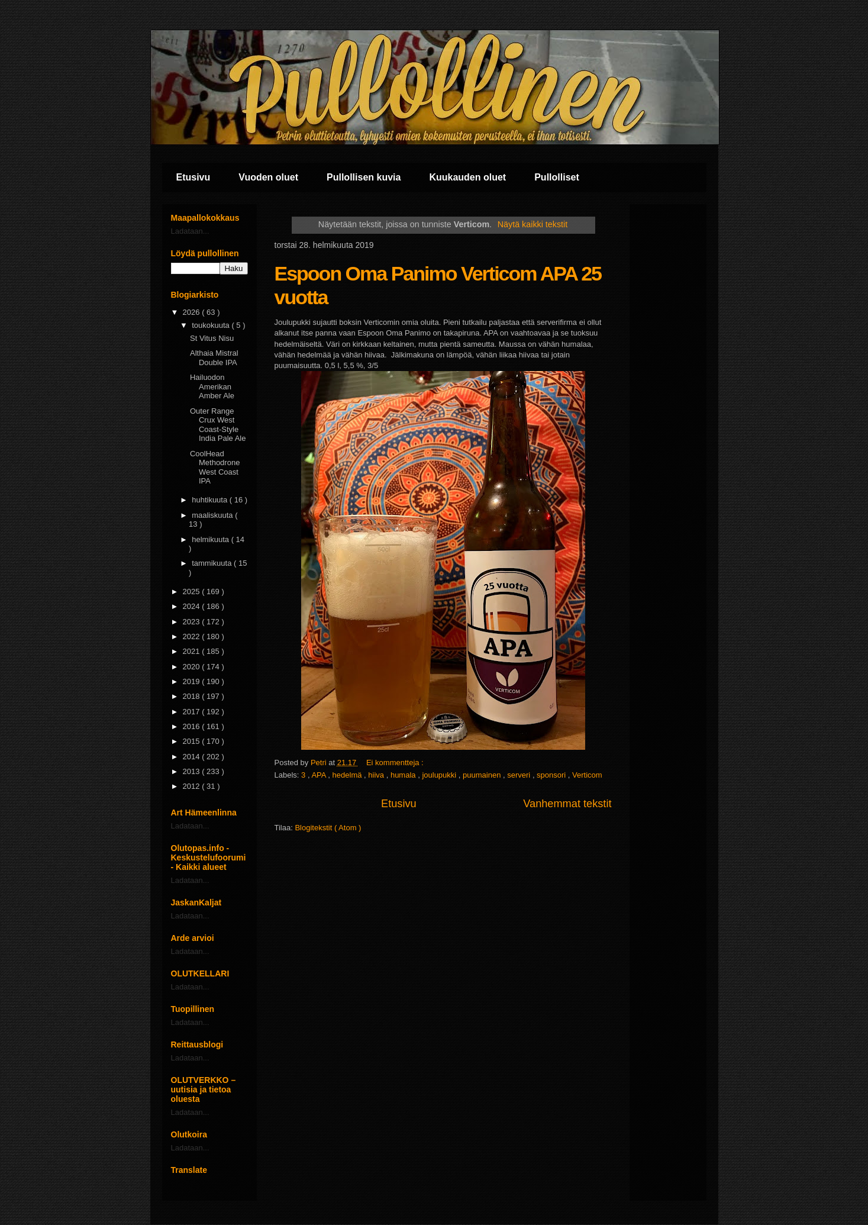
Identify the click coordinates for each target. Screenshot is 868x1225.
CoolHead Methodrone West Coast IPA (215, 467)
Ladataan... (190, 231)
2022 (192, 636)
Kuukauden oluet (467, 177)
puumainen (483, 775)
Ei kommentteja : (395, 762)
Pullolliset (556, 177)
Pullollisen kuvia (364, 177)
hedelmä (348, 775)
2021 (192, 651)
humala (404, 775)
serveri (520, 775)
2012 (192, 786)
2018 (192, 696)
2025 (192, 591)
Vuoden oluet (268, 177)
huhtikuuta (211, 499)
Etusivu (193, 177)
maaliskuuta (213, 515)
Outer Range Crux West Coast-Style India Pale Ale (218, 425)
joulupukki (440, 775)
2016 (192, 726)
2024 (192, 606)
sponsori (552, 775)
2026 (192, 312)
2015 (192, 741)
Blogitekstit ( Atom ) (328, 827)
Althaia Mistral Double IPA (214, 358)
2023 (192, 621)
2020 (192, 666)
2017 (192, 711)
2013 (192, 771)
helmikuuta (211, 539)
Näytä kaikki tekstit (532, 224)
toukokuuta (211, 325)
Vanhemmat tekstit (567, 804)
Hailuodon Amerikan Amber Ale (212, 386)
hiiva (377, 775)
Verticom (587, 775)
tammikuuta (213, 563)
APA (319, 775)
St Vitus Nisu (212, 338)
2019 (192, 681)
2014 (192, 756)
